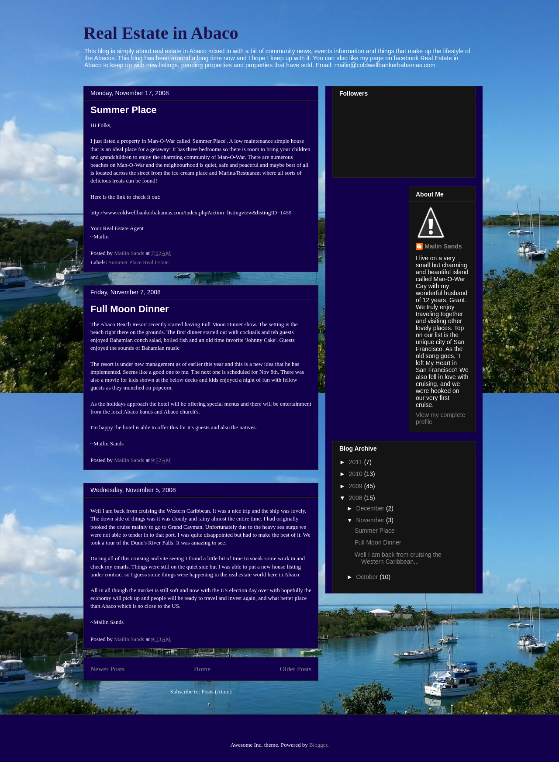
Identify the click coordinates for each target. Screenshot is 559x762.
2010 (356, 473)
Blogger (318, 744)
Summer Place (123, 109)
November (371, 520)
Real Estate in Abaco (160, 33)
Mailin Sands (443, 246)
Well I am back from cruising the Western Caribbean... (398, 558)
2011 (356, 462)
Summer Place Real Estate (139, 262)
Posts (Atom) (216, 691)
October (368, 576)
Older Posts (295, 668)
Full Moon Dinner (129, 308)
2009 (356, 486)
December (371, 508)
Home (202, 668)
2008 (356, 497)
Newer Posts (107, 668)
